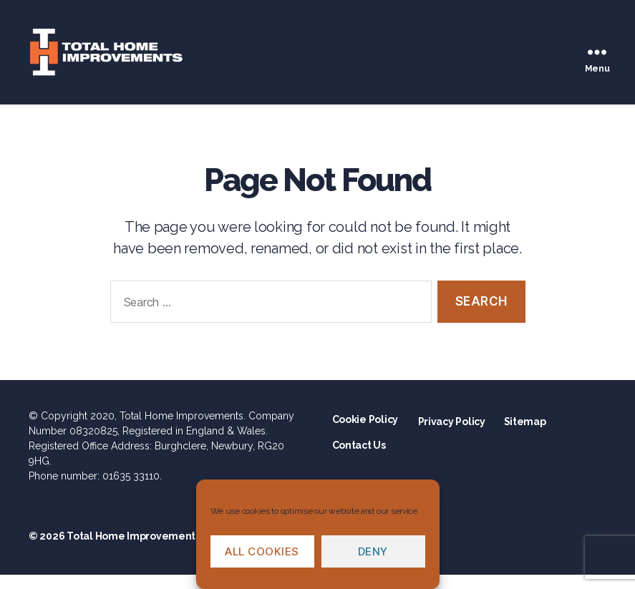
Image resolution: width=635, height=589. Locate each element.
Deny (373, 551)
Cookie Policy (365, 433)
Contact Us (359, 459)
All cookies (262, 551)
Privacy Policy (451, 436)
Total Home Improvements (133, 550)
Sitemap (525, 436)
